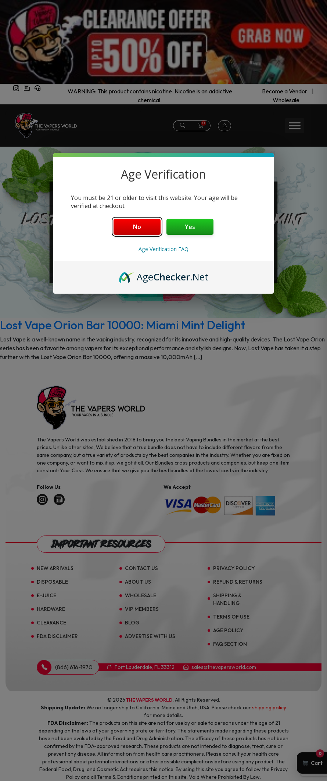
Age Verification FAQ (163, 249)
